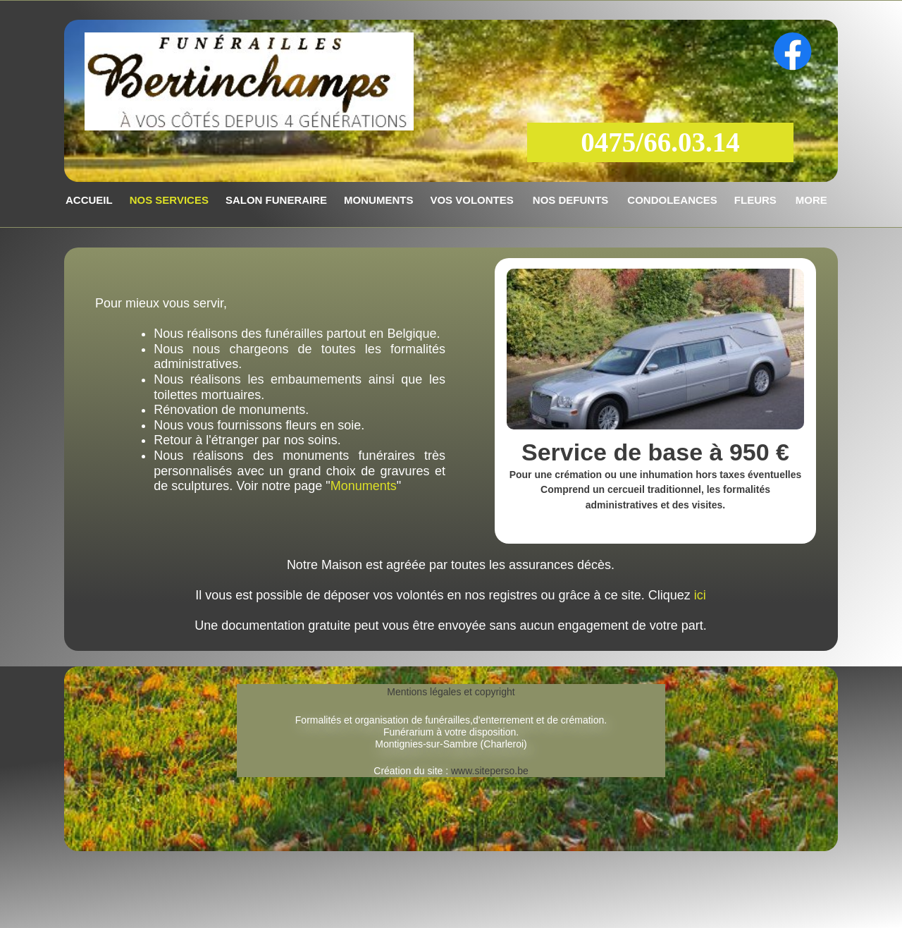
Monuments (363, 486)
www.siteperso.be (488, 770)
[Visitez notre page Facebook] (793, 51)
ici (700, 595)
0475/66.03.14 (660, 142)
